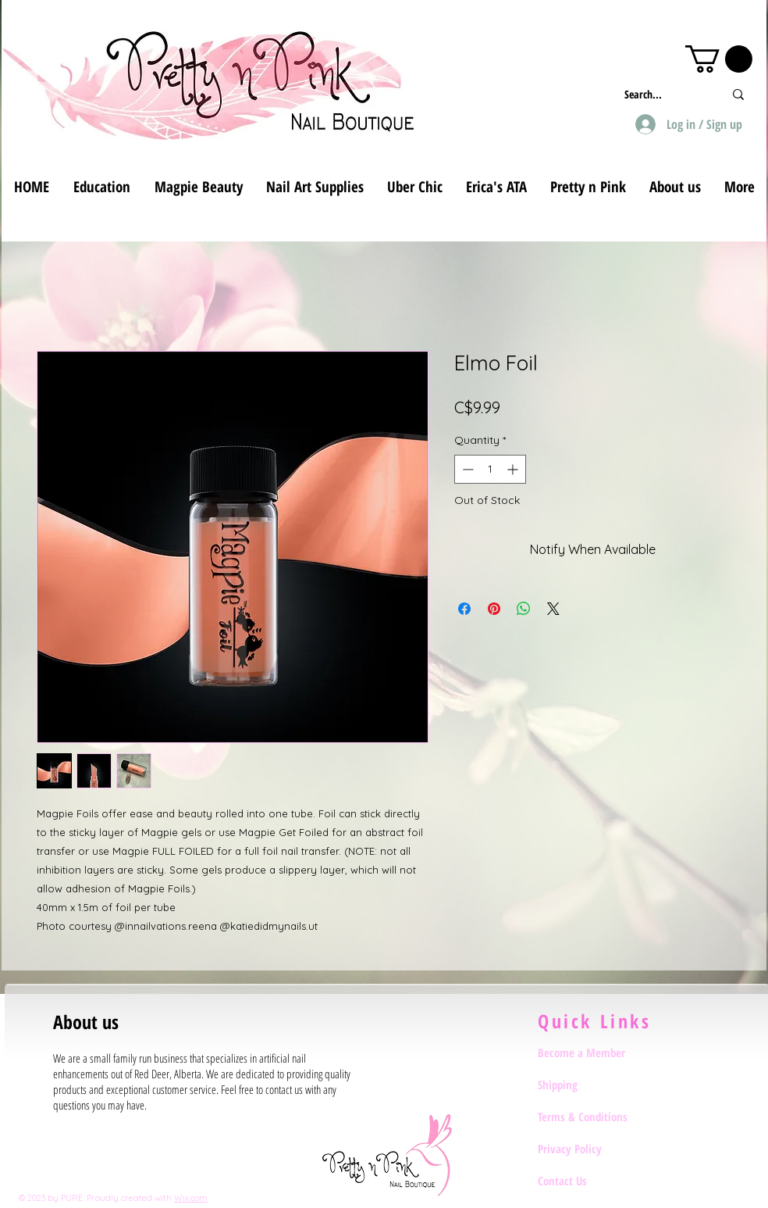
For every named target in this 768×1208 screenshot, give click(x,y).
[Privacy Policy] (593, 1148)
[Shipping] (593, 1084)
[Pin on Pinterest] (494, 608)
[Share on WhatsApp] (523, 608)
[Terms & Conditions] (593, 1116)
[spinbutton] (490, 469)
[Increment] (514, 469)
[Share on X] (553, 608)
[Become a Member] (593, 1052)
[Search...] (662, 94)
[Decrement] (466, 469)
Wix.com (191, 1197)
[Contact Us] (593, 1180)
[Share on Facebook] (464, 608)
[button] (718, 59)
